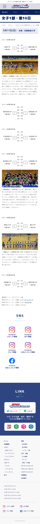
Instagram (28, 302)
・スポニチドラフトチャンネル (12, 498)
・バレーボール (8, 472)
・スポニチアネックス (9, 486)
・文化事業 (24, 456)
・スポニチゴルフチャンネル (11, 492)
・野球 (22, 441)
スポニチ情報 (8, 506)
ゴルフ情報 (8, 511)
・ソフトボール (8, 469)
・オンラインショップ (26, 466)
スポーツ (10, 25)
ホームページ (29, 300)
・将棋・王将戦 (25, 463)
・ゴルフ (5, 447)
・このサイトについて (26, 472)
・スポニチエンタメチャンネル (12, 495)
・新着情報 (6, 444)
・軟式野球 (24, 447)
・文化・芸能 (24, 453)
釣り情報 (24, 506)
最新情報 (4, 12)
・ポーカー (24, 459)
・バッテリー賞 (25, 450)
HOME (3, 25)
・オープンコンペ (9, 453)
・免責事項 (23, 475)
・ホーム (5, 441)
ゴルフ (15, 12)
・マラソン (6, 459)
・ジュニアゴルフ (9, 456)
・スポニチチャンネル (9, 489)
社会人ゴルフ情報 (27, 511)
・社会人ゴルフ (8, 450)
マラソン (26, 12)
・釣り (5, 475)
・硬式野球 (24, 444)
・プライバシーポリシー (27, 469)
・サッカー (7, 466)
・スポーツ (6, 463)
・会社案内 (23, 478)
